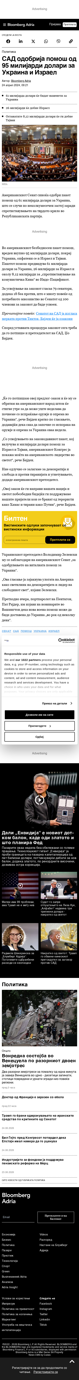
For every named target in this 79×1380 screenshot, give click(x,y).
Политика (15, 984)
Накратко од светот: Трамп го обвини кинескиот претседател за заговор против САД (59, 958)
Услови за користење (16, 1298)
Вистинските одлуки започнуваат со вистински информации (35, 527)
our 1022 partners (28, 659)
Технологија (10, 1261)
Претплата (70, 25)
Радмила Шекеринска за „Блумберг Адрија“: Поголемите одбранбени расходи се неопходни (18, 958)
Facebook (46, 1304)
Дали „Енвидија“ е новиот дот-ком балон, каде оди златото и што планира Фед (38, 838)
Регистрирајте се (46, 1372)
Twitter (44, 1314)
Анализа (7, 1282)
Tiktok (43, 1325)
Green (6, 1271)
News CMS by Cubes (40, 1355)
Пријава (55, 24)
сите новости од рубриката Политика (23, 1180)
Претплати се (60, 540)
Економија (8, 1234)
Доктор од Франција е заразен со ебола (33, 1097)
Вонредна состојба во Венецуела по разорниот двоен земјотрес (39, 1061)
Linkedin (45, 1319)
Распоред (46, 1240)
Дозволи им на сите (39, 714)
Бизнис (6, 1240)
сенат (6, 631)
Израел (53, 631)
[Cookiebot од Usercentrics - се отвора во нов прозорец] (58, 640)
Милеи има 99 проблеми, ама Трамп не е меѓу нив (18, 904)
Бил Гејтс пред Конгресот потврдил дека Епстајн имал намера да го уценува (34, 1139)
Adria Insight (10, 1287)
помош (26, 631)
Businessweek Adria (14, 1277)
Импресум (8, 1304)
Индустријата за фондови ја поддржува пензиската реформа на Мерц (33, 1162)
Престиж (7, 1255)
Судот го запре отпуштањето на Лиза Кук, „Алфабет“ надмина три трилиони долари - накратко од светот (58, 908)
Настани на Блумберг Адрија (54, 1248)
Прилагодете (39, 725)
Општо (6, 1051)
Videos (44, 1234)
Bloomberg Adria (21, 81)
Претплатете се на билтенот (56, 1217)
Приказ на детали (54, 703)
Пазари (7, 1250)
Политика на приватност (18, 1309)
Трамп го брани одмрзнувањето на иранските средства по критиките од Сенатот (38, 1117)
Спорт (6, 1266)
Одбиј (39, 736)
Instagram (46, 1309)
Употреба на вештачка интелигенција (17, 1328)
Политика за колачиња (17, 1314)
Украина (40, 631)
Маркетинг (9, 1319)
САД (16, 631)
